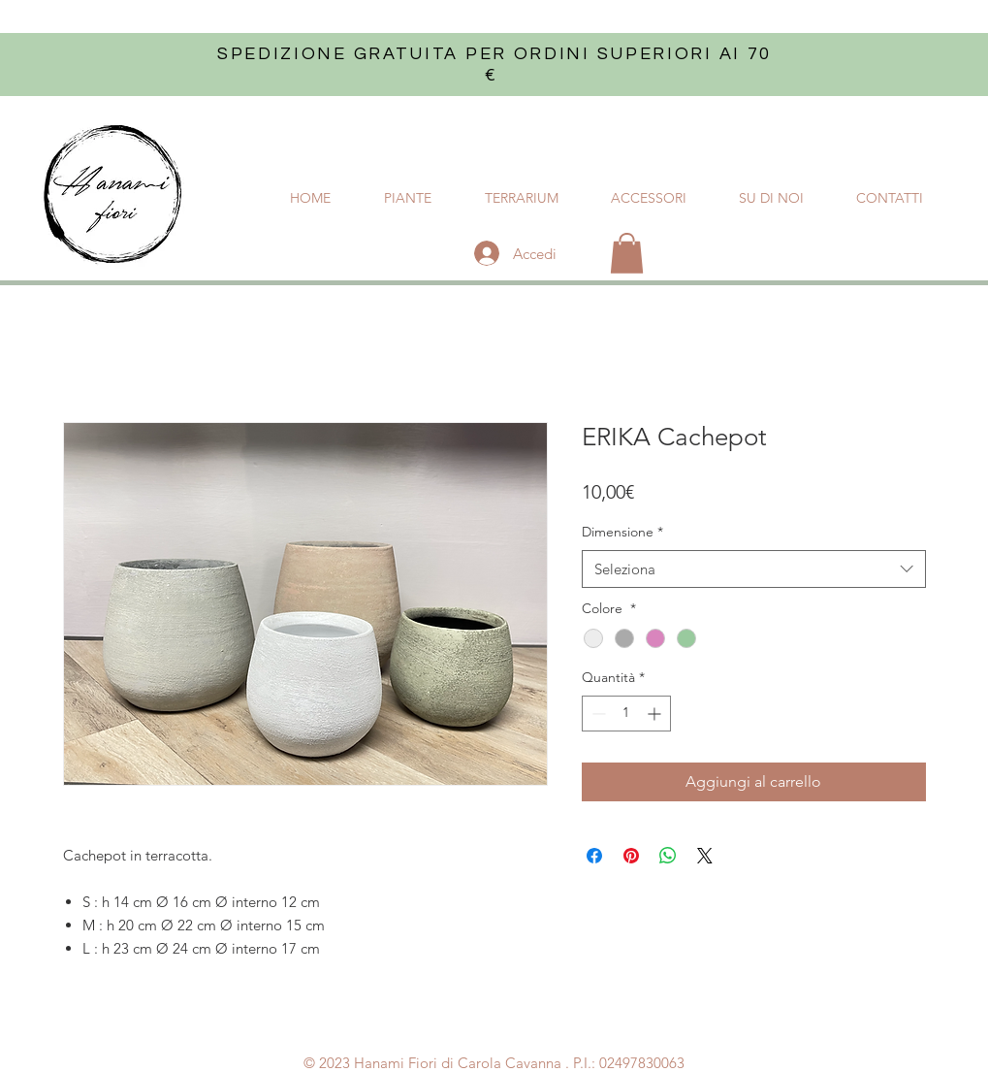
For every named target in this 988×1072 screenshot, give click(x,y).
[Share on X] (705, 855)
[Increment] (656, 714)
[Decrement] (597, 714)
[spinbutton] (626, 714)
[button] (627, 253)
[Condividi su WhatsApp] (668, 855)
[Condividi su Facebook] (594, 855)
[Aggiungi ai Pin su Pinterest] (631, 855)
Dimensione (622, 531)
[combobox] (754, 569)
